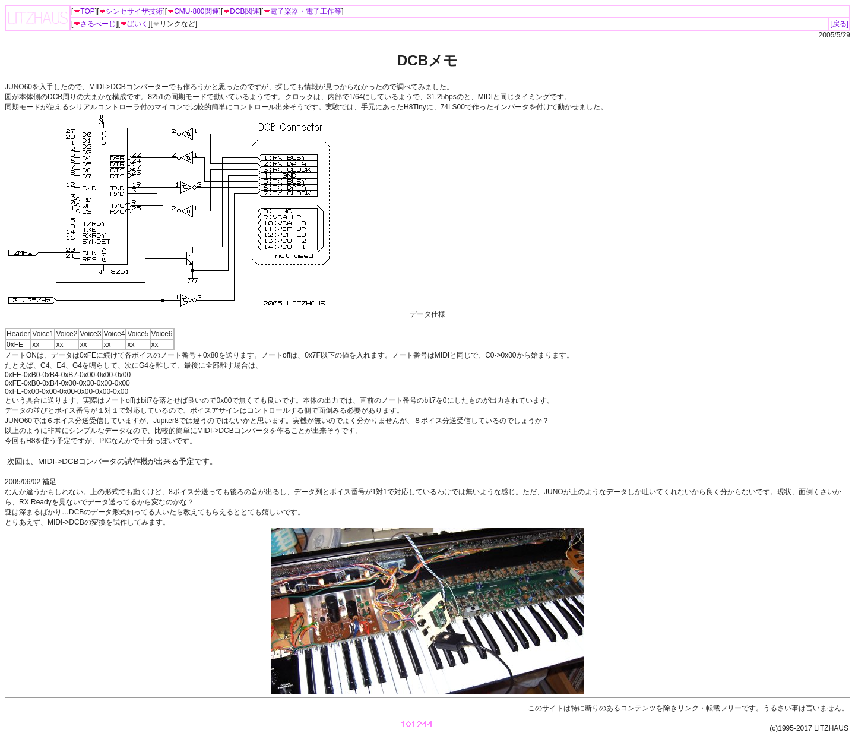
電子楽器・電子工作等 (302, 11)
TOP (83, 11)
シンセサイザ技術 (131, 11)
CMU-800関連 (192, 11)
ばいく (134, 24)
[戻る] (839, 24)
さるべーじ (94, 24)
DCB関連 (241, 11)
